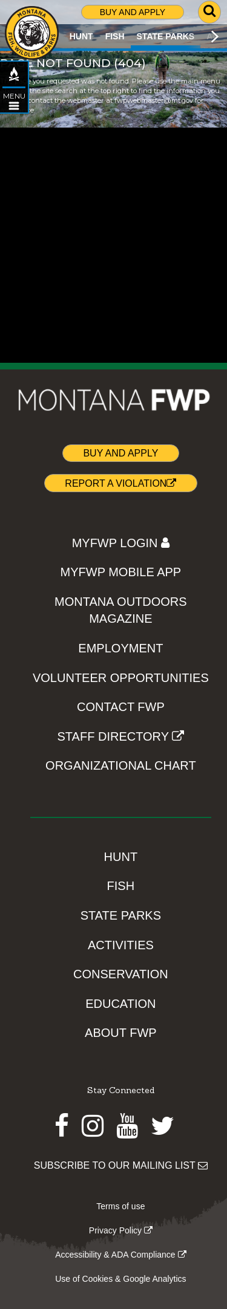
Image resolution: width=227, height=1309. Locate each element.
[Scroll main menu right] (214, 36)
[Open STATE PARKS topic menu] (13, 106)
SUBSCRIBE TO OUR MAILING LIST (121, 1165)
